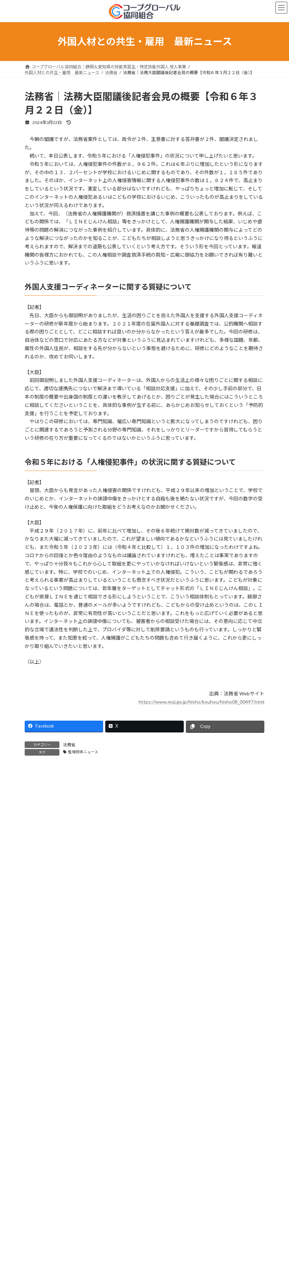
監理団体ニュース (83, 752)
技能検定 (37, 929)
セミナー (37, 954)
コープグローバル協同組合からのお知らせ (68, 988)
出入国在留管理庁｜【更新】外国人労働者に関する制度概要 (90, 1259)
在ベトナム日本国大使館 (52, 1126)
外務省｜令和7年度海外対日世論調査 (65, 1208)
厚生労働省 (39, 1026)
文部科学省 (39, 1101)
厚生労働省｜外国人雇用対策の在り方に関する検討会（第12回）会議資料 (105, 1234)
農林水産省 (39, 1076)
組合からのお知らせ (47, 866)
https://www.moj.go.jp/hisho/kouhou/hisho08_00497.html (201, 702)
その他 (35, 1163)
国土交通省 (39, 1088)
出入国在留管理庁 (45, 1013)
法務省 (69, 744)
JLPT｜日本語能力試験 (50, 1138)
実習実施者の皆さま (47, 891)
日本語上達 (39, 941)
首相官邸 (37, 1113)
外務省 (35, 1063)
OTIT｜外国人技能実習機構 (54, 1001)
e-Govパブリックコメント (53, 1151)
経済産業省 (39, 1051)
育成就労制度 (41, 916)
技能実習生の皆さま (47, 904)
